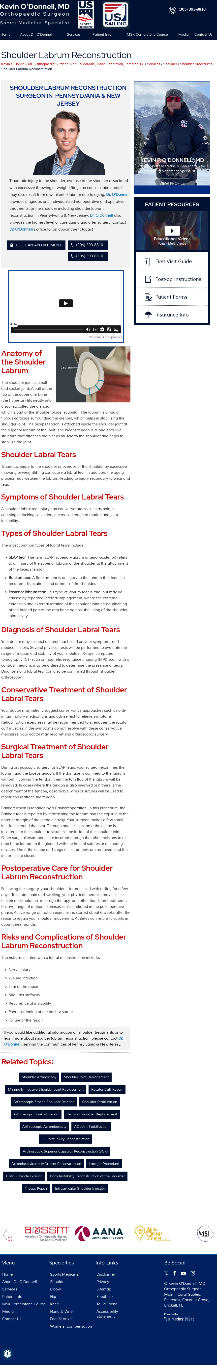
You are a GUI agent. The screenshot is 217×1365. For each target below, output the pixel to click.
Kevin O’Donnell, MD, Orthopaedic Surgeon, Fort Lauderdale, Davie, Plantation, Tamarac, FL (72, 64)
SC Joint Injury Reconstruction (65, 1139)
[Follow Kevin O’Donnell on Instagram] (193, 1273)
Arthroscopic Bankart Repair (36, 1114)
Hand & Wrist (61, 1311)
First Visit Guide (173, 261)
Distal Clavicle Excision (24, 1176)
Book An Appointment (39, 245)
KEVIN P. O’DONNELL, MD (172, 160)
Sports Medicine (64, 1274)
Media (183, 34)
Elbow (55, 1289)
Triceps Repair (36, 1188)
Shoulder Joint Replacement (86, 1077)
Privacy (102, 1282)
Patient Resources (172, 204)
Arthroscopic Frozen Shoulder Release (43, 1102)
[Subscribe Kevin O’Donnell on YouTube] (183, 1273)
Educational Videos (172, 241)
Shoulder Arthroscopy (39, 1077)
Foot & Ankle (61, 1319)
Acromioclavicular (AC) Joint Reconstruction (46, 1164)
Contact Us (203, 34)
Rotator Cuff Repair (107, 1089)
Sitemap (103, 1289)
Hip (53, 1296)
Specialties (61, 1263)
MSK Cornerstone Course (147, 34)
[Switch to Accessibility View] (7, 1354)
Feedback (105, 1296)
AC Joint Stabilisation (91, 1127)
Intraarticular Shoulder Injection (80, 1188)
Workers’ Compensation (71, 1326)
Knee (54, 1304)
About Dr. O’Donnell (36, 34)
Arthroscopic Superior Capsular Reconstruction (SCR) (65, 1151)
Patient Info (102, 34)
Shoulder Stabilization (99, 1102)
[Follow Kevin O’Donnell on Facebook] (174, 1273)
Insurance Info (172, 315)
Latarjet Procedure (104, 1164)
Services (74, 34)
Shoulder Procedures (196, 64)
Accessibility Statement (107, 1314)
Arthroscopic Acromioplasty (44, 1127)
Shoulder (170, 64)
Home (5, 34)
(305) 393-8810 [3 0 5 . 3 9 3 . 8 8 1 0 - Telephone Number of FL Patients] (192, 9)
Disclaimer (105, 1274)
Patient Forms (171, 297)
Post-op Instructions (178, 279)
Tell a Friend (107, 1304)
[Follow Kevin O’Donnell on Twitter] (166, 1273)
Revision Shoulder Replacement (91, 1114)
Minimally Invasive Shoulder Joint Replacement (46, 1089)
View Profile (172, 183)
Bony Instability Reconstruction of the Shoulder (87, 1176)
